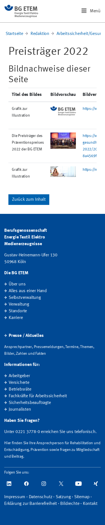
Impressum (14, 497)
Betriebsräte (20, 389)
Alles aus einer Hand (28, 291)
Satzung (63, 497)
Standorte (18, 311)
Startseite (14, 34)
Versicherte (19, 382)
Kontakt (90, 504)
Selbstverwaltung (25, 297)
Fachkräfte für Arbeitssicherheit (38, 396)
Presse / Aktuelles (26, 336)
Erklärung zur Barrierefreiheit (30, 504)
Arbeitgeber (19, 376)
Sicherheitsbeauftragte (30, 403)
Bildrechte (69, 504)
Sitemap (82, 497)
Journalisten (20, 409)
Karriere (16, 318)
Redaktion (40, 34)
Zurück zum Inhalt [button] (29, 199)
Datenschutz (40, 497)
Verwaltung (19, 304)
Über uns (17, 284)
